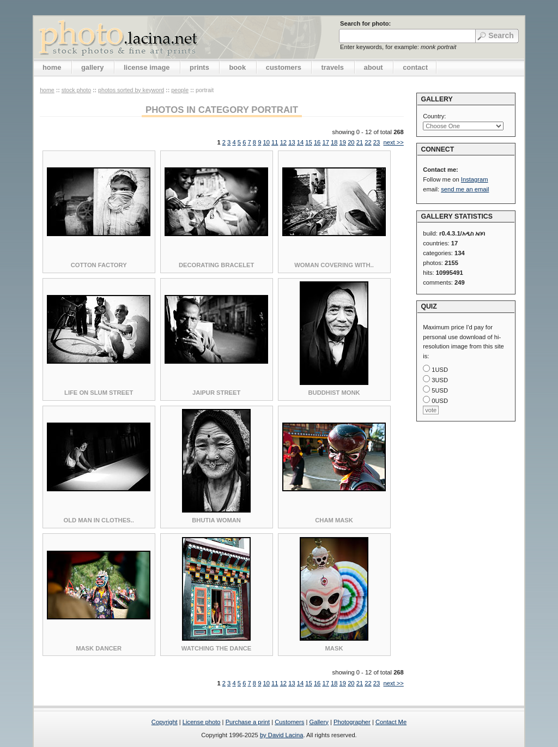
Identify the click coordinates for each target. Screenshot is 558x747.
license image (146, 67)
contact (415, 67)
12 (283, 142)
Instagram (474, 179)
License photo (202, 722)
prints (199, 67)
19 (342, 142)
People (180, 90)
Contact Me (391, 722)
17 (325, 142)
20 (351, 142)
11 (274, 142)
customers (283, 67)
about (373, 67)
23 (376, 142)
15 (308, 142)
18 (334, 142)
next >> (393, 142)
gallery (92, 67)
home (52, 67)
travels (332, 67)
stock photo (76, 90)
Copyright (164, 722)
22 (368, 142)
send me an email (465, 189)
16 (317, 142)
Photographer (352, 722)
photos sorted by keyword (131, 90)
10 (266, 142)
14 (300, 142)
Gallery (318, 722)
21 (359, 142)
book (237, 67)
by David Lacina (282, 735)
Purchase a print (248, 722)
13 (291, 142)
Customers (289, 722)
